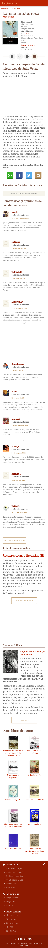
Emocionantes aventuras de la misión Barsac (34, 851)
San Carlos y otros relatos (34, 751)
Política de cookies (14, 876)
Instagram (13, 923)
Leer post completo (24, 600)
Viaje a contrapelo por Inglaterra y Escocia (13, 825)
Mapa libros (11, 901)
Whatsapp (10, 175)
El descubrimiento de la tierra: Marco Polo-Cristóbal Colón (13, 753)
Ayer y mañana (34, 824)
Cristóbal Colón (34, 775)
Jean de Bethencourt (13, 848)
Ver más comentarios (14, 540)
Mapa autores (12, 897)
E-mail (38, 175)
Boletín (12, 931)
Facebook (13, 915)
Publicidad (11, 883)
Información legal (14, 868)
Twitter (12, 919)
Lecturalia (5, 9)
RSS (11, 927)
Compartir (19, 175)
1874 (27, 33)
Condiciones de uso (14, 880)
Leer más (24, 720)
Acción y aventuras (28, 45)
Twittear (29, 175)
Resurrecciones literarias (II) (23, 555)
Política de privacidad (15, 872)
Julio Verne (15, 9)
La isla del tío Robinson (35, 799)
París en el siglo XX (13, 799)
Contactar (10, 887)
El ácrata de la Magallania (13, 776)
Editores (10, 905)
